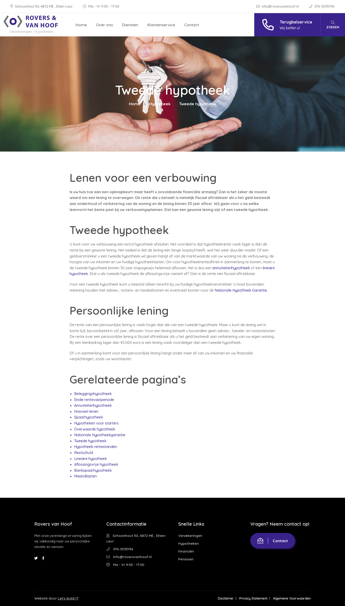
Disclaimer (226, 598)
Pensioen (185, 559)
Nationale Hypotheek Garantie (241, 290)
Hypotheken (188, 543)
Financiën (186, 551)
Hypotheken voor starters (96, 423)
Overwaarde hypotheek (94, 429)
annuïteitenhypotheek (231, 268)
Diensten (130, 24)
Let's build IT (68, 598)
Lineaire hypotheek (90, 458)
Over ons (104, 24)
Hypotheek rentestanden (95, 446)
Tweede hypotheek (90, 441)
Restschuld (83, 452)
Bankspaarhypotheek (93, 470)
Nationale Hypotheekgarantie (99, 435)
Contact (191, 24)
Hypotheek (159, 103)
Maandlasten (85, 476)
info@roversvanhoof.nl (278, 6)
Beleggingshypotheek (93, 393)
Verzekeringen (190, 535)
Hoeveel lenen (86, 411)
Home (81, 24)
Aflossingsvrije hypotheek (96, 464)
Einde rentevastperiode (94, 399)
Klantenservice (161, 24)
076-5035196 (322, 6)
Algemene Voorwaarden (292, 598)
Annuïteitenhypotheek (93, 405)
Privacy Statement (253, 598)
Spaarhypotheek (88, 417)
